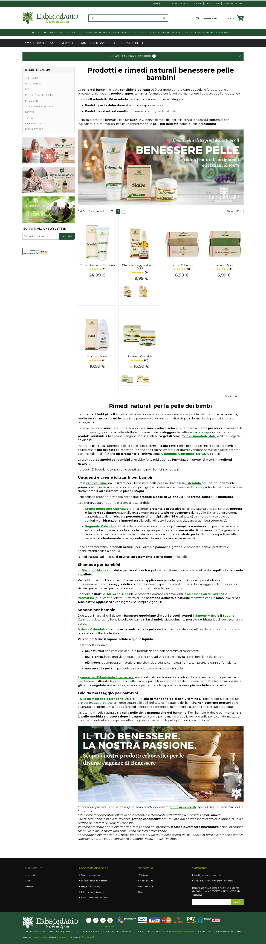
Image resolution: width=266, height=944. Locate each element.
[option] (127, 291)
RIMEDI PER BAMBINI (96, 43)
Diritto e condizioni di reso (94, 880)
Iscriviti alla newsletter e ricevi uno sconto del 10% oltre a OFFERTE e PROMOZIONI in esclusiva (216, 891)
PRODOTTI (31, 100)
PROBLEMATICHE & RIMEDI (56, 43)
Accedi (197, 3)
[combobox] (128, 18)
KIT (27, 89)
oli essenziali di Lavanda (205, 594)
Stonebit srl (88, 937)
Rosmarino (86, 598)
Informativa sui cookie (92, 892)
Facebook (228, 880)
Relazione (109, 926)
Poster (99, 926)
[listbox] (139, 291)
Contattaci (212, 3)
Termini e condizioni (91, 875)
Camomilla (186, 453)
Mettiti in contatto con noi (207, 875)
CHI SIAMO (31, 78)
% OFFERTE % (33, 83)
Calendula (169, 453)
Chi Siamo (143, 875)
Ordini (28, 880)
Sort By (81, 211)
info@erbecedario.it (211, 18)
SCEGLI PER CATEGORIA (39, 106)
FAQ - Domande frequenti (94, 897)
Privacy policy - (41, 937)
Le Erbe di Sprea (146, 886)
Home (26, 43)
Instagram (217, 880)
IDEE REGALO (33, 123)
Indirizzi (29, 886)
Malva (200, 453)
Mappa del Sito (145, 880)
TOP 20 (29, 117)
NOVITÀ (29, 112)
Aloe (210, 453)
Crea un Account (234, 3)
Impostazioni (31, 875)
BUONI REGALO (34, 129)
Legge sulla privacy (91, 886)
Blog (140, 892)
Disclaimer (62, 937)
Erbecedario (179, 3)
